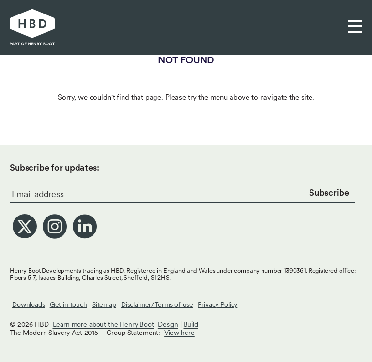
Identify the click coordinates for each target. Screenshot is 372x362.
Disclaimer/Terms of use (157, 304)
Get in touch (68, 304)
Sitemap (104, 304)
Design (168, 324)
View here (179, 332)
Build (191, 324)
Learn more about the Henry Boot (103, 324)
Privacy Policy (217, 304)
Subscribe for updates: (54, 167)
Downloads (28, 304)
